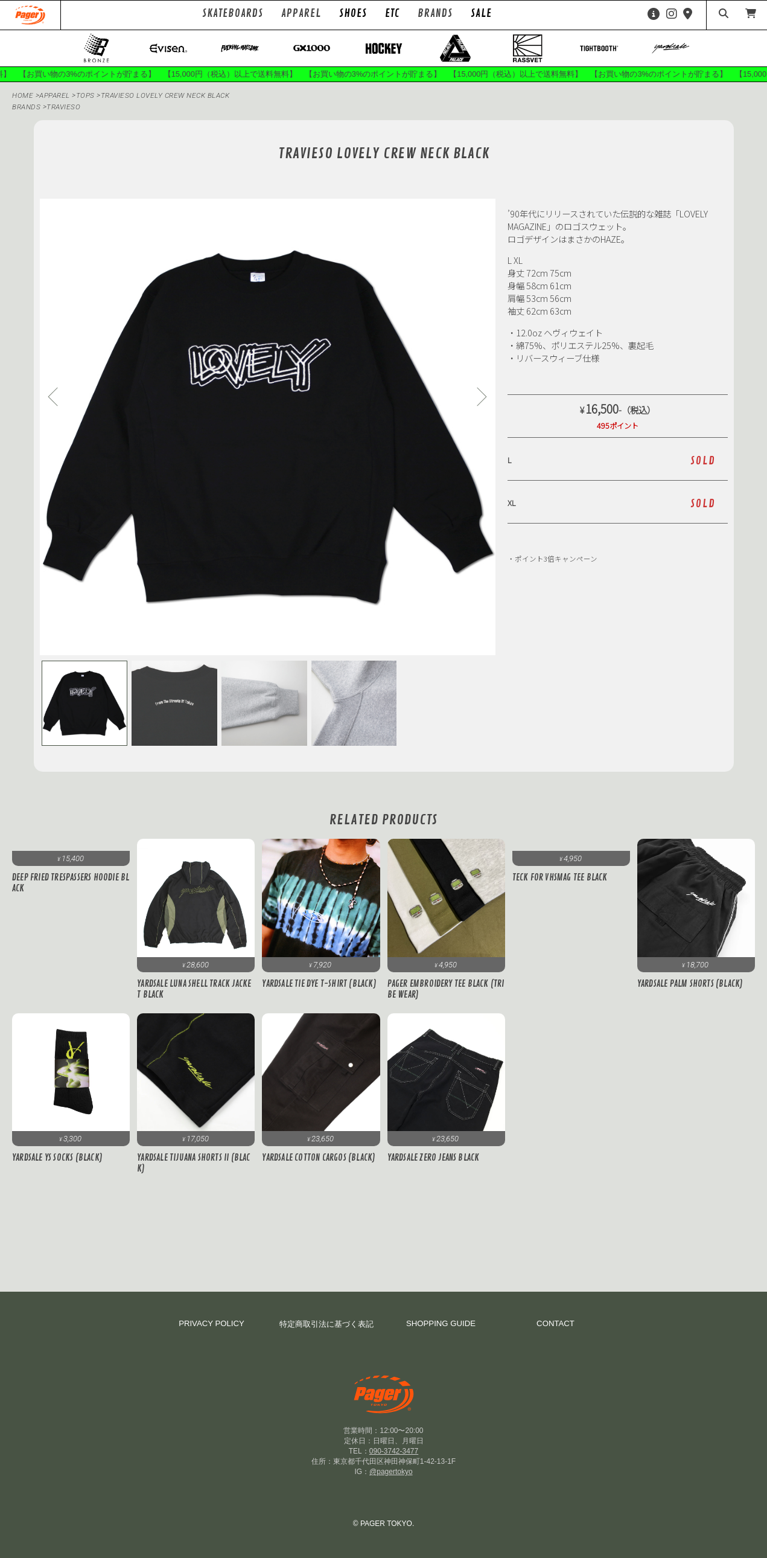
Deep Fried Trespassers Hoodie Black (70, 884)
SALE (481, 13)
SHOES (353, 13)
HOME (22, 96)
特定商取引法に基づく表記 (326, 1324)
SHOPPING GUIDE (441, 1323)
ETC (392, 13)
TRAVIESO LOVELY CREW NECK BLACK (166, 96)
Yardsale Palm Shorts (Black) (690, 984)
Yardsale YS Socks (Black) (57, 1158)
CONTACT (555, 1323)
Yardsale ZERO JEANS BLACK (433, 1158)
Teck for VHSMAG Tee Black (560, 878)
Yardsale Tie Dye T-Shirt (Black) (319, 984)
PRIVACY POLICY (211, 1323)
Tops (86, 96)
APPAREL (55, 96)
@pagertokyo (391, 1471)
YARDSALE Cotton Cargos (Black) (318, 1158)
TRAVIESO (63, 107)
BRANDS (26, 107)
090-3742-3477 (393, 1451)
